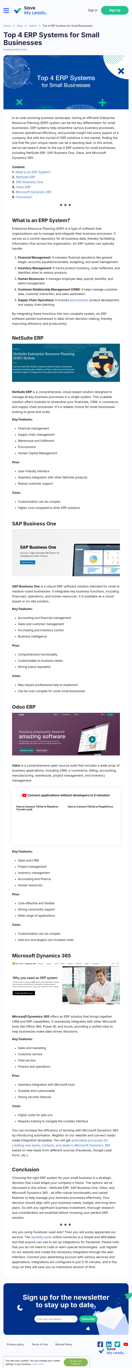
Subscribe (88, 1319)
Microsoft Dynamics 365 (34, 192)
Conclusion (24, 197)
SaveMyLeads (41, 1237)
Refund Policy (63, 1344)
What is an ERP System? (33, 172)
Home (7, 25)
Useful (33, 25)
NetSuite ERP (25, 177)
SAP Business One (29, 182)
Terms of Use (40, 1344)
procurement (79, 300)
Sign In (93, 10)
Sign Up (114, 10)
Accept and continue (76, 1362)
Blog (19, 25)
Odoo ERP (23, 187)
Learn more (38, 1364)
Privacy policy (15, 1344)
